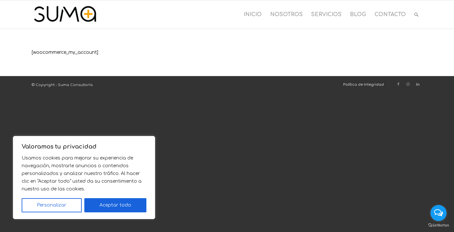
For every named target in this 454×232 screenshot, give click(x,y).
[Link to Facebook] (398, 84)
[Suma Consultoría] (65, 14)
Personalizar (51, 205)
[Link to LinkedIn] (418, 84)
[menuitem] (252, 14)
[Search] (416, 14)
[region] (84, 177)
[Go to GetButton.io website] (438, 225)
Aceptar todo (115, 205)
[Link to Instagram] (408, 84)
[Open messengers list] (438, 213)
